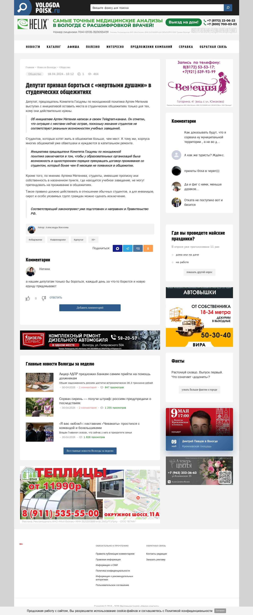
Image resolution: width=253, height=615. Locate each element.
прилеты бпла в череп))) (201, 171)
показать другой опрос (199, 272)
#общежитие (35, 239)
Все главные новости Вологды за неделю (90, 450)
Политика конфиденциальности (113, 570)
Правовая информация (108, 559)
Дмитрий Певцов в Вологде (200, 441)
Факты (178, 361)
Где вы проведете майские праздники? (198, 236)
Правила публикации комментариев (115, 553)
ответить (56, 297)
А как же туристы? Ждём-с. (204, 155)
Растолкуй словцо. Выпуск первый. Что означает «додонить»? (197, 374)
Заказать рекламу (155, 559)
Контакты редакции (156, 553)
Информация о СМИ (107, 565)
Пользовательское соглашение (112, 585)
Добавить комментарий (90, 307)
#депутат (78, 239)
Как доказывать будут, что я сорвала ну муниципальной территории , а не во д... (205, 137)
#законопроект (58, 239)
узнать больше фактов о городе (199, 389)
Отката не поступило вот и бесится (203, 202)
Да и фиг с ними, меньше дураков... (203, 186)
